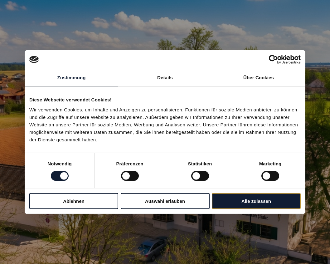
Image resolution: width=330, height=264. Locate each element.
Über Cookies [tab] (258, 77)
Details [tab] (165, 77)
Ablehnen (73, 200)
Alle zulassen (256, 200)
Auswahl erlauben (165, 200)
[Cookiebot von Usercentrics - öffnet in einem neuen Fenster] (273, 59)
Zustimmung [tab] (71, 77)
